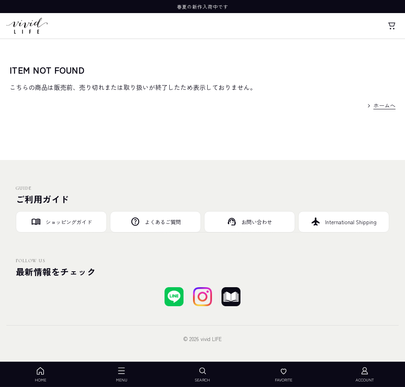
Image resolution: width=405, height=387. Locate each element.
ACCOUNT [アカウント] (365, 374)
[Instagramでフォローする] (202, 296)
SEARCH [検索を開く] (202, 374)
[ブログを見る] (230, 296)
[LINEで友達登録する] (174, 296)
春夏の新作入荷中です (202, 6)
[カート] (391, 26)
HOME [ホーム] (40, 374)
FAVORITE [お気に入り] (283, 374)
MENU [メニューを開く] (121, 374)
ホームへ (384, 105)
